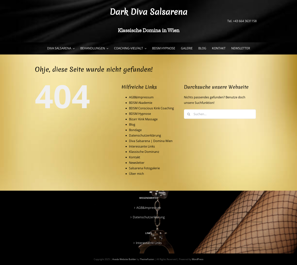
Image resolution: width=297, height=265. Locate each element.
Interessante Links (142, 146)
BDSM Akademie (140, 103)
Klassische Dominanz (144, 152)
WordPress (197, 259)
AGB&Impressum (141, 97)
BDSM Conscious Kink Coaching (151, 108)
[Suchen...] (220, 114)
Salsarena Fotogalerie (144, 168)
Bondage (135, 130)
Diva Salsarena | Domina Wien (151, 141)
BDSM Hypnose (140, 114)
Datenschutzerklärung (145, 135)
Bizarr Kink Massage (143, 119)
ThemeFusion (147, 259)
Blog (132, 124)
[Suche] (188, 114)
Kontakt (134, 157)
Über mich (136, 174)
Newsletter (137, 163)
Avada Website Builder (124, 259)
